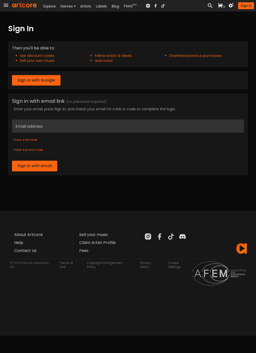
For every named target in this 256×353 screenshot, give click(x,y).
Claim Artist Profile (97, 242)
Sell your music (93, 234)
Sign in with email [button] (34, 166)
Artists (85, 6)
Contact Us (25, 250)
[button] (246, 5)
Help (18, 242)
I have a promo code (28, 150)
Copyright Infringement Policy (104, 265)
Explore (50, 6)
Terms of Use (66, 265)
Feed (128, 5)
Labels (101, 6)
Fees (83, 250)
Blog (115, 6)
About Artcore (28, 234)
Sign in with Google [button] (36, 80)
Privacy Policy (145, 265)
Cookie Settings (174, 265)
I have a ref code (25, 140)
